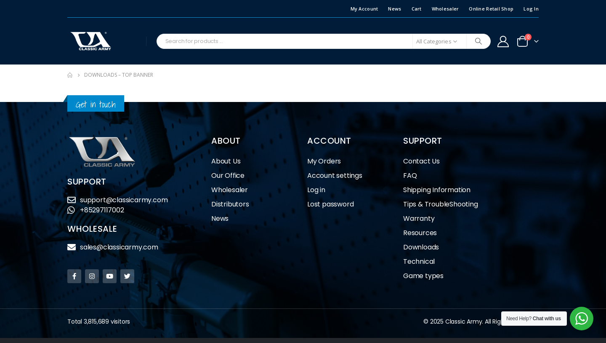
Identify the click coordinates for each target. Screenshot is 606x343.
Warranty (418, 218)
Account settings (334, 175)
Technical (419, 261)
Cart (417, 8)
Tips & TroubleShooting (440, 204)
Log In (531, 8)
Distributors (232, 204)
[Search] (478, 41)
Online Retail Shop (491, 8)
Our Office (228, 175)
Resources (420, 233)
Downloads (421, 247)
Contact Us (421, 161)
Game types (423, 276)
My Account (364, 8)
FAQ (410, 175)
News (394, 8)
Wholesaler (445, 8)
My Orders (324, 161)
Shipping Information (436, 190)
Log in (316, 190)
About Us (225, 161)
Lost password (330, 204)
